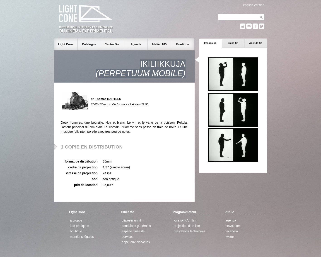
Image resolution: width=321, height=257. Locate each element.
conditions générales (136, 226)
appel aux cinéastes (136, 242)
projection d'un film (187, 226)
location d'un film (185, 220)
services (127, 236)
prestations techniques (189, 231)
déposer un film (133, 220)
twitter (229, 236)
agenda (230, 220)
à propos (76, 220)
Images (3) (210, 43)
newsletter (232, 226)
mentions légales (82, 236)
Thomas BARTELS (108, 99)
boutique (76, 231)
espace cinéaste (133, 231)
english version (253, 5)
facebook (231, 231)
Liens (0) (233, 43)
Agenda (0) (255, 43)
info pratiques (79, 226)
